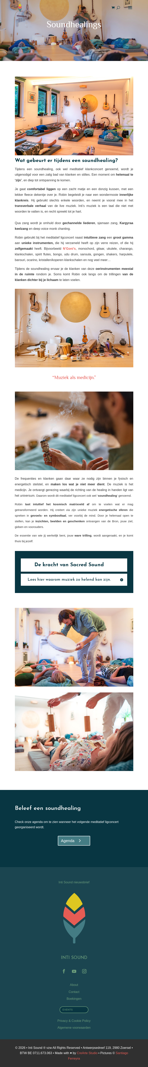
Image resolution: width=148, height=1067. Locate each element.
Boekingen (74, 998)
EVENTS (68, 1009)
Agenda (67, 841)
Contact (74, 992)
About (74, 985)
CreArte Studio (87, 1053)
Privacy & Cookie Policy (74, 1020)
